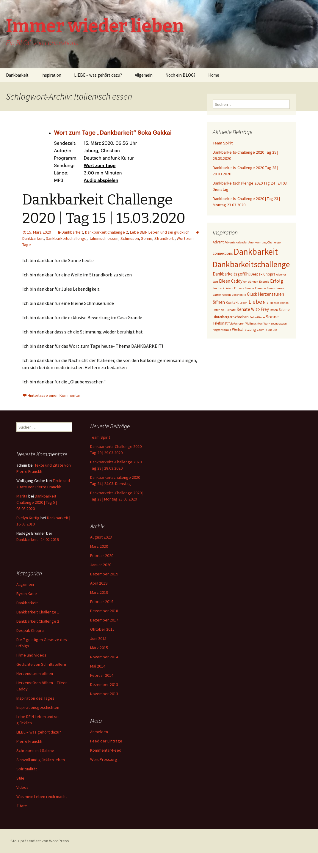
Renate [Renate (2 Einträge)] (231, 310)
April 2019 (98, 583)
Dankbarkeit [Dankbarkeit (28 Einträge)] (256, 251)
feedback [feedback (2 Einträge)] (219, 288)
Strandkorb (164, 238)
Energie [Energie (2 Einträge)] (264, 282)
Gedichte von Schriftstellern (41, 664)
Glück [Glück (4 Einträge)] (252, 294)
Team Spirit (223, 143)
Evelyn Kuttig (28, 517)
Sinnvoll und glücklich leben (40, 759)
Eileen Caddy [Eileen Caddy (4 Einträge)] (230, 281)
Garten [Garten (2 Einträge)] (217, 295)
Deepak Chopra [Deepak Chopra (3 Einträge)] (262, 274)
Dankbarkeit (17, 75)
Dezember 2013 (104, 684)
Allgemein (144, 75)
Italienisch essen (103, 238)
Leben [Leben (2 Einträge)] (243, 303)
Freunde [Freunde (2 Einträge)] (260, 288)
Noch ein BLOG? (180, 75)
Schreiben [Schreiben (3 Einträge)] (241, 317)
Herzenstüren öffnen (34, 673)
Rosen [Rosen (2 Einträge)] (274, 310)
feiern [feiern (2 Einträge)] (229, 288)
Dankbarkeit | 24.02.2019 (37, 539)
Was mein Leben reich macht (41, 796)
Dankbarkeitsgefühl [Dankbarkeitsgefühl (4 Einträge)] (231, 274)
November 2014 (104, 657)
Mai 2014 (97, 666)
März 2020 (99, 546)
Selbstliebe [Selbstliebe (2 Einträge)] (257, 317)
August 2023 (101, 537)
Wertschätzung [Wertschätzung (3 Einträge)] (244, 329)
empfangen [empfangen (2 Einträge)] (250, 282)
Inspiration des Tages (35, 698)
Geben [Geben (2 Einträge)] (227, 295)
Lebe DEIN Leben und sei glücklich (159, 232)
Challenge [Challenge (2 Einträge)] (274, 242)
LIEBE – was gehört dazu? (98, 75)
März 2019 (99, 592)
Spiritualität (26, 769)
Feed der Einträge (106, 741)
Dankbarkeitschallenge (66, 238)
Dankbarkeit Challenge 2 (106, 232)
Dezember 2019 (104, 574)
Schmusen (129, 238)
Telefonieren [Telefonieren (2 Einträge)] (236, 323)
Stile (20, 778)
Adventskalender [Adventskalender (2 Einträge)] (236, 242)
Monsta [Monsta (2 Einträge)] (274, 303)
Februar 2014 (101, 675)
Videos (22, 787)
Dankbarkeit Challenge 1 (37, 612)
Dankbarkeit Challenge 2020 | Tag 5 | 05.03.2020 (36, 502)
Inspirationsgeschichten (37, 707)
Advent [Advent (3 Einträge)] (218, 242)
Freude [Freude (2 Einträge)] (249, 288)
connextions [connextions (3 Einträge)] (223, 253)
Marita (21, 496)
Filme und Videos (31, 655)
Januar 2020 (100, 564)
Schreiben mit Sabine (35, 750)
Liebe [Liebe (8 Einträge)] (255, 301)
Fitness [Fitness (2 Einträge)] (239, 288)
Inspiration (51, 75)
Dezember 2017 (104, 620)
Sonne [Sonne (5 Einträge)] (272, 317)
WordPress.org (103, 759)
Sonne (146, 238)
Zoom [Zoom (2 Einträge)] (260, 330)
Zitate (21, 805)
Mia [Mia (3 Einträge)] (266, 302)
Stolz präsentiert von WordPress (39, 840)
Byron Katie (26, 593)
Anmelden (99, 731)
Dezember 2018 (104, 610)
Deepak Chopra (30, 630)
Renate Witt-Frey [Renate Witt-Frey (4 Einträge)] (252, 309)
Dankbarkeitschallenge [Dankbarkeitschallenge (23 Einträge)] (251, 264)
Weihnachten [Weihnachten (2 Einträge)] (254, 323)
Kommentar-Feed (105, 750)
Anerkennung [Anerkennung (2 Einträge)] (257, 242)
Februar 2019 (101, 601)
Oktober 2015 (102, 629)
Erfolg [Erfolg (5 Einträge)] (276, 281)
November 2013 (104, 693)
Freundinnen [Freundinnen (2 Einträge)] (275, 288)
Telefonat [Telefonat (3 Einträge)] (220, 323)
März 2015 (99, 647)
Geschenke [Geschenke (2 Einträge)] (239, 295)
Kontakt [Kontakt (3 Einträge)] (232, 302)
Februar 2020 (101, 555)
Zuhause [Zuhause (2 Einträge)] (271, 330)
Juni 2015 (98, 638)
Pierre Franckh (29, 741)
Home (213, 75)
